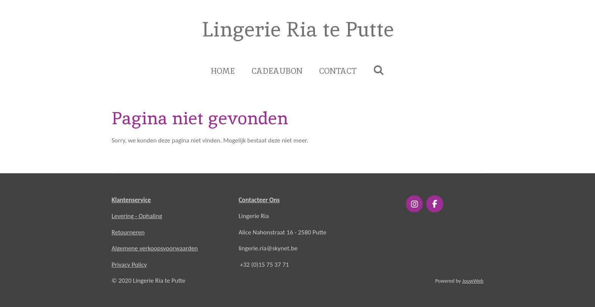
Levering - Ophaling (137, 216)
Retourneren (128, 232)
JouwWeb (472, 281)
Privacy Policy (129, 265)
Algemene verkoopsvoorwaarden (155, 248)
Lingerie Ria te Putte (297, 29)
